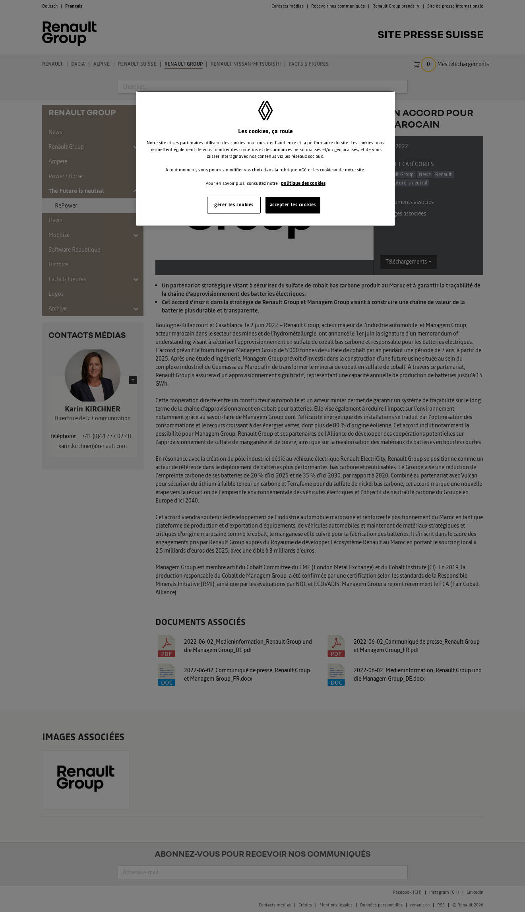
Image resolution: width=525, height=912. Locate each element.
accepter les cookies (293, 205)
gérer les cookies (234, 205)
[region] (265, 158)
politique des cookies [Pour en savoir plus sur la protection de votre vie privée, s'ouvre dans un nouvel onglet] (303, 183)
